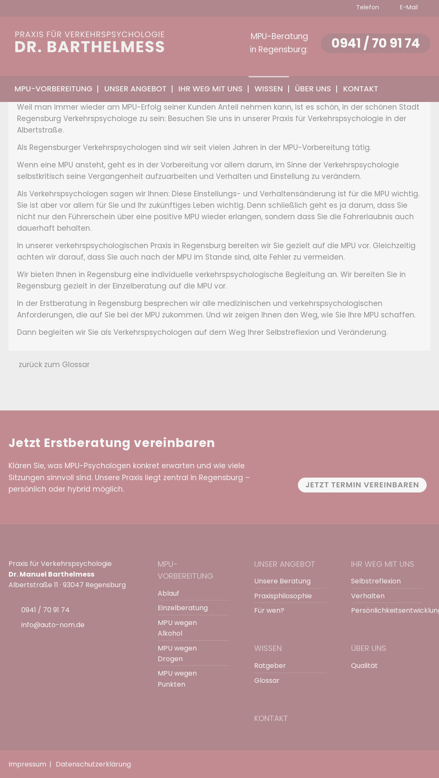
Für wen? (269, 610)
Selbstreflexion (376, 581)
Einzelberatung (183, 608)
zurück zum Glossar (54, 364)
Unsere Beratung (282, 581)
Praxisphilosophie (283, 596)
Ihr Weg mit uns (382, 564)
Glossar (267, 680)
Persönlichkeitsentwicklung (383, 610)
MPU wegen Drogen (177, 653)
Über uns (368, 648)
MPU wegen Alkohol (177, 628)
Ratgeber (270, 665)
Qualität (364, 665)
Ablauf (168, 593)
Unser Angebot (284, 564)
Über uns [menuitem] (313, 88)
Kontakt (360, 88)
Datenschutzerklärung (93, 764)
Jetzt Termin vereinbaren (362, 484)
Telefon (366, 7)
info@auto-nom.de (53, 625)
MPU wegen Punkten (177, 678)
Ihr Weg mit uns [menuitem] (210, 88)
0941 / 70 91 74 (375, 43)
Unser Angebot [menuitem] (135, 88)
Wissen (268, 648)
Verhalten (368, 596)
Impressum (27, 764)
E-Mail (408, 7)
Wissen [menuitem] (269, 88)
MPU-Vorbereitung (185, 570)
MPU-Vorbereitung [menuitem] (53, 88)
